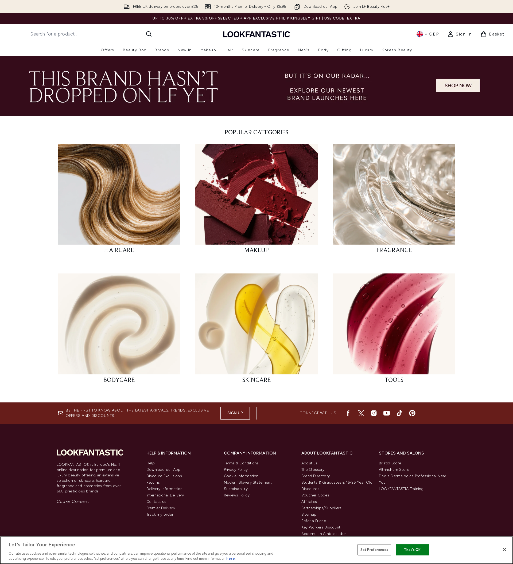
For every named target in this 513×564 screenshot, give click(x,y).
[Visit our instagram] (373, 413)
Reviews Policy (237, 495)
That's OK (412, 550)
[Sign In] (459, 34)
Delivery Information (164, 489)
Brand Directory (315, 476)
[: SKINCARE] (256, 330)
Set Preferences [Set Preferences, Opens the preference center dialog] (374, 550)
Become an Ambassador (323, 533)
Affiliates (309, 501)
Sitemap (308, 514)
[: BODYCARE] (119, 330)
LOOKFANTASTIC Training (401, 489)
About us (309, 463)
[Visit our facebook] (348, 413)
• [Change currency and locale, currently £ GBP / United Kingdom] (428, 34)
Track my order (159, 514)
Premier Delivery (160, 508)
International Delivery (165, 495)
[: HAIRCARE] (119, 201)
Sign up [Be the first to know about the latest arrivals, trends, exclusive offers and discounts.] (235, 413)
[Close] (504, 549)
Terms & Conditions (241, 463)
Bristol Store (390, 463)
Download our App (163, 469)
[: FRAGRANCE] (394, 201)
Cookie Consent (73, 501)
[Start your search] (91, 34)
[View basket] (492, 34)
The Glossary (312, 469)
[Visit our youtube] (386, 413)
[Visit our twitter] (361, 413)
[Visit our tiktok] (399, 413)
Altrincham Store (394, 469)
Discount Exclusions (164, 476)
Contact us (156, 501)
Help (150, 463)
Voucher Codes (315, 495)
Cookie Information (241, 476)
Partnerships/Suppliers (321, 508)
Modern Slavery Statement (248, 482)
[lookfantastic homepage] (256, 34)
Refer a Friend (313, 521)
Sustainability (236, 489)
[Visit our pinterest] (412, 413)
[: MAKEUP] (256, 201)
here (230, 559)
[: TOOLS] (394, 330)
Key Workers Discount (320, 527)
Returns (153, 482)
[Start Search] (149, 34)
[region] (256, 550)
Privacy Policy (236, 469)
